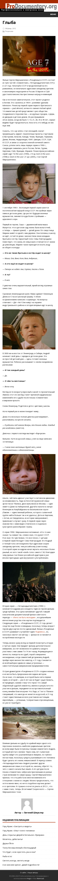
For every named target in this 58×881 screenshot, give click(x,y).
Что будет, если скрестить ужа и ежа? (19, 852)
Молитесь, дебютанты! (13, 839)
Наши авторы (33, 873)
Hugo (29, 878)
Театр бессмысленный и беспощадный (19, 848)
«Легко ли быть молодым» (24, 617)
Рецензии (9, 31)
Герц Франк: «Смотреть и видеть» (17, 826)
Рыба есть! (7, 856)
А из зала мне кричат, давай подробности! (21, 865)
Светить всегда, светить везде (16, 860)
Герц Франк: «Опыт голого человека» (19, 830)
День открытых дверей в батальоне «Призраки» (23, 835)
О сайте (23, 873)
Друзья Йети (8, 843)
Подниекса (40, 632)
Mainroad (40, 878)
